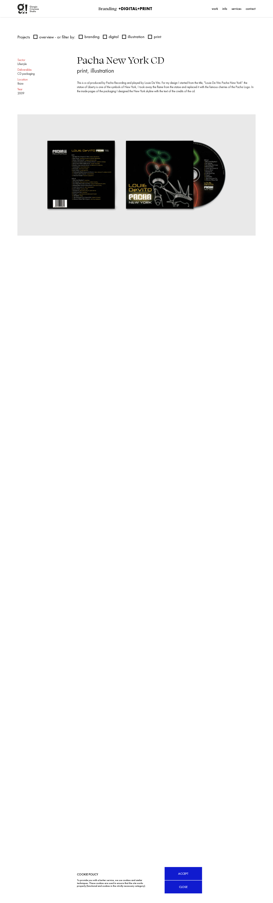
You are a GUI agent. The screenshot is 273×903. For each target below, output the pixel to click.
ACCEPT (183, 874)
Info (224, 9)
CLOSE (183, 887)
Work (215, 9)
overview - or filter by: (54, 37)
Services (236, 9)
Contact (251, 9)
